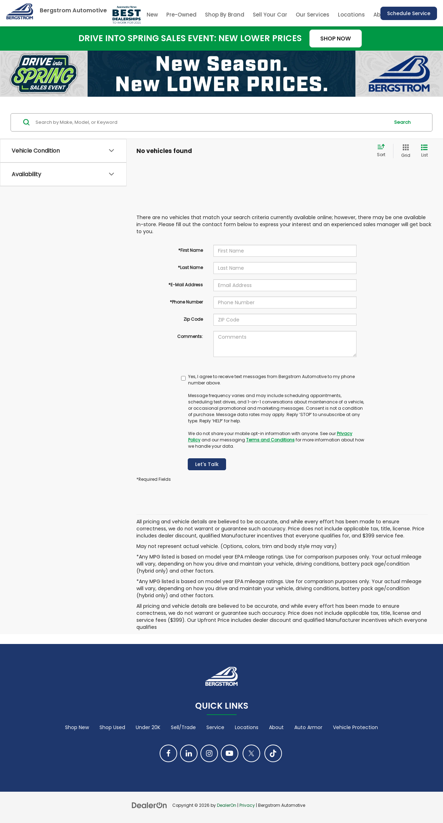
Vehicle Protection (355, 727)
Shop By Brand (224, 14)
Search (402, 122)
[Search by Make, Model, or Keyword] (211, 122)
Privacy (247, 805)
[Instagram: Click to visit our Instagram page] (209, 753)
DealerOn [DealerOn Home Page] (226, 805)
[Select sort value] (383, 151)
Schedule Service (408, 13)
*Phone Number (186, 302)
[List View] (424, 151)
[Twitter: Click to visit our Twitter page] (251, 753)
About (276, 727)
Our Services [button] (312, 14)
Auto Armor (308, 727)
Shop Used (112, 727)
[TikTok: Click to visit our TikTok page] (273, 753)
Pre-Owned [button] (181, 14)
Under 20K (148, 727)
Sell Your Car (270, 14)
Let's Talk (207, 464)
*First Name (190, 250)
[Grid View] (404, 151)
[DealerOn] (149, 805)
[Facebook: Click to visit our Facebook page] (168, 753)
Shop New (77, 727)
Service (215, 727)
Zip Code (193, 319)
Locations (351, 14)
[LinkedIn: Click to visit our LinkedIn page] (189, 753)
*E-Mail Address (185, 285)
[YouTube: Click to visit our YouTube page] (229, 753)
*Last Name (190, 267)
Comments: (190, 336)
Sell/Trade (183, 727)
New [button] (152, 14)
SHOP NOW (335, 38)
